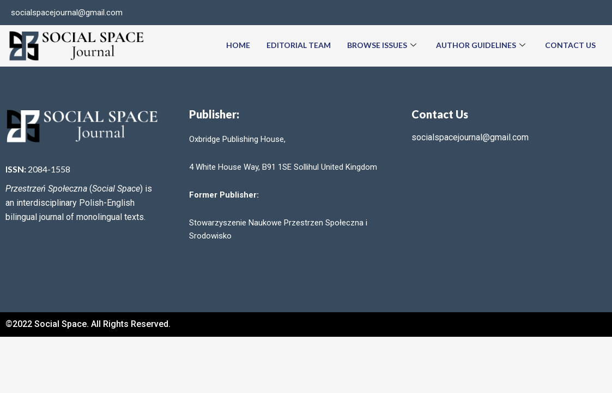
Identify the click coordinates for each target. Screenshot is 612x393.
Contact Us (570, 45)
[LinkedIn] (592, 12)
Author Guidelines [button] (480, 45)
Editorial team (298, 45)
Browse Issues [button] (381, 45)
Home (238, 45)
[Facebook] (549, 12)
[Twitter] (570, 12)
